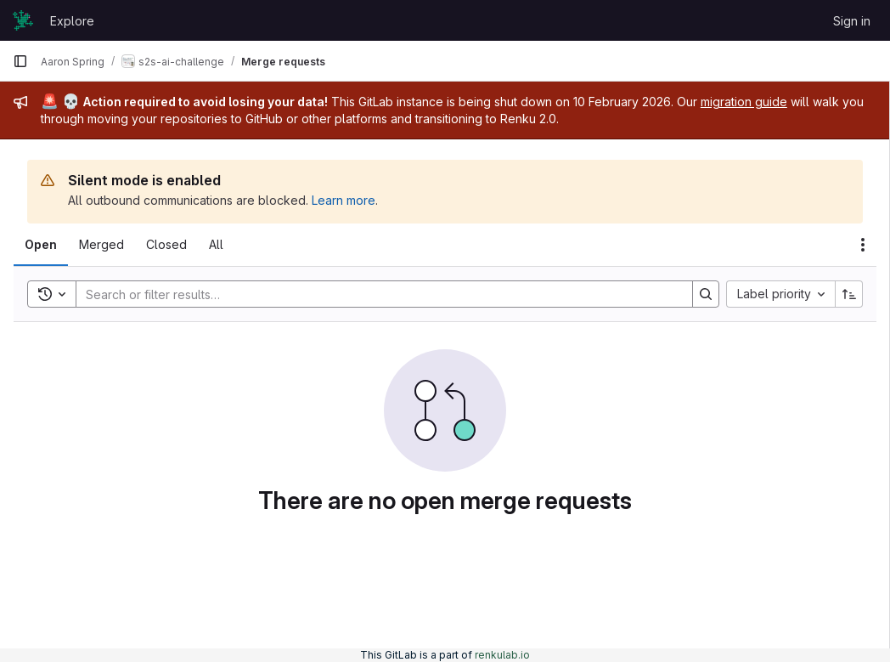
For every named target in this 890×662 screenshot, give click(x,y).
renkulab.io (502, 654)
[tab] (41, 244)
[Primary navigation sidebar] (20, 61)
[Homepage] (23, 20)
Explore (72, 21)
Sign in (851, 21)
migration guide (744, 101)
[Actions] (862, 244)
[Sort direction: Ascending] (849, 294)
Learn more (343, 200)
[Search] (376, 294)
